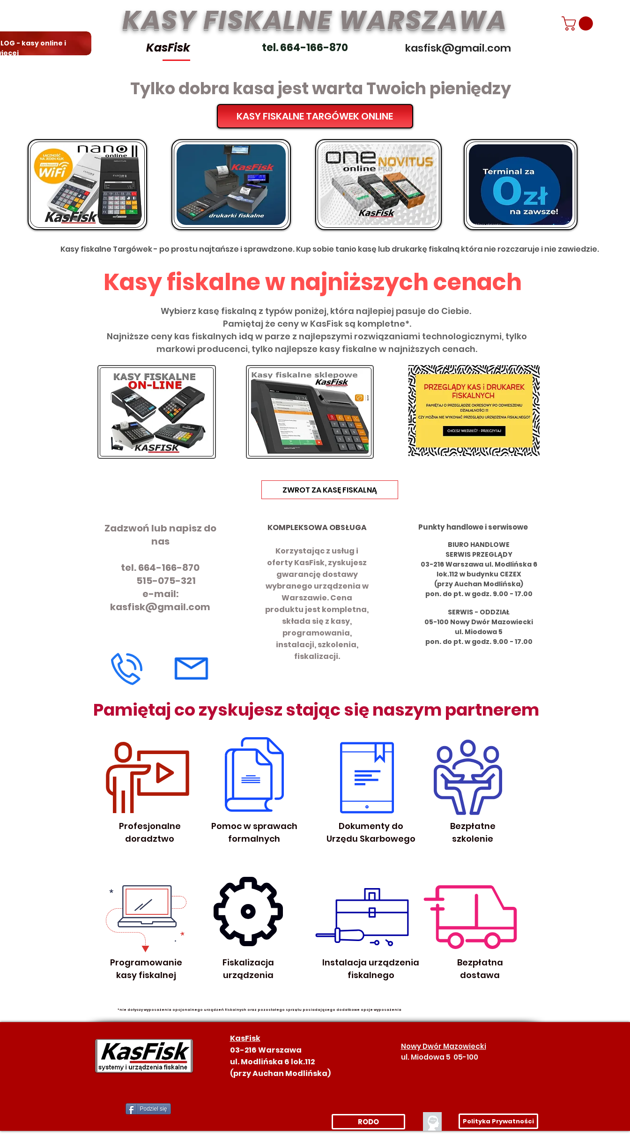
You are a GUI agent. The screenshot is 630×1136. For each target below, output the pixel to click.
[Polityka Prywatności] (498, 1121)
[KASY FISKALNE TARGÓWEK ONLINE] (315, 116)
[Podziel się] (148, 1108)
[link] (579, 23)
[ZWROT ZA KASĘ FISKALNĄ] (329, 489)
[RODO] (368, 1121)
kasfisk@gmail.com (160, 606)
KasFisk (168, 47)
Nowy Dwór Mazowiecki (443, 1046)
